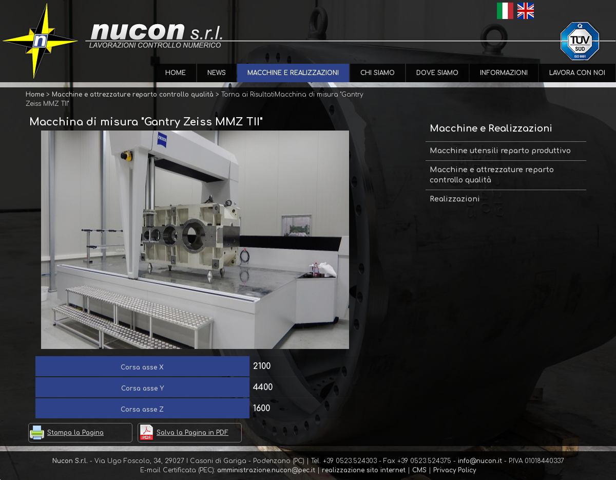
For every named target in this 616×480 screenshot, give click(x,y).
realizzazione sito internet (364, 470)
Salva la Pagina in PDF (192, 432)
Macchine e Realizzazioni (293, 73)
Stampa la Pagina (75, 432)
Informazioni (504, 73)
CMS (419, 470)
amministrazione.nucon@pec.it (266, 470)
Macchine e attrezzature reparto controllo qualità (492, 175)
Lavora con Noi (577, 73)
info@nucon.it (480, 461)
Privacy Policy (454, 470)
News (216, 73)
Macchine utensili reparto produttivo (500, 151)
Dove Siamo (437, 73)
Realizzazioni (455, 199)
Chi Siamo (377, 73)
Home (175, 73)
